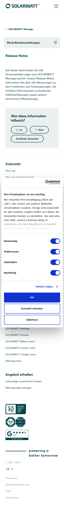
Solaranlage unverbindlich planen (23, 381)
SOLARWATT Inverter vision (20, 347)
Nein (39, 129)
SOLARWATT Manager (21, 29)
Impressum (11, 478)
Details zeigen (44, 286)
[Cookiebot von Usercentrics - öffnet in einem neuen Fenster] (45, 182)
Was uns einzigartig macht (19, 177)
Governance (12, 497)
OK (32, 297)
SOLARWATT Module (17, 334)
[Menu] (56, 6)
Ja (19, 129)
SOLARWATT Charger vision (20, 354)
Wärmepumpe (13, 360)
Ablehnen (32, 319)
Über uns (10, 170)
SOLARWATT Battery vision (20, 341)
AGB (7, 491)
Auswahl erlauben (32, 308)
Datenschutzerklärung (17, 484)
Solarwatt (12, 164)
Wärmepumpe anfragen (18, 387)
